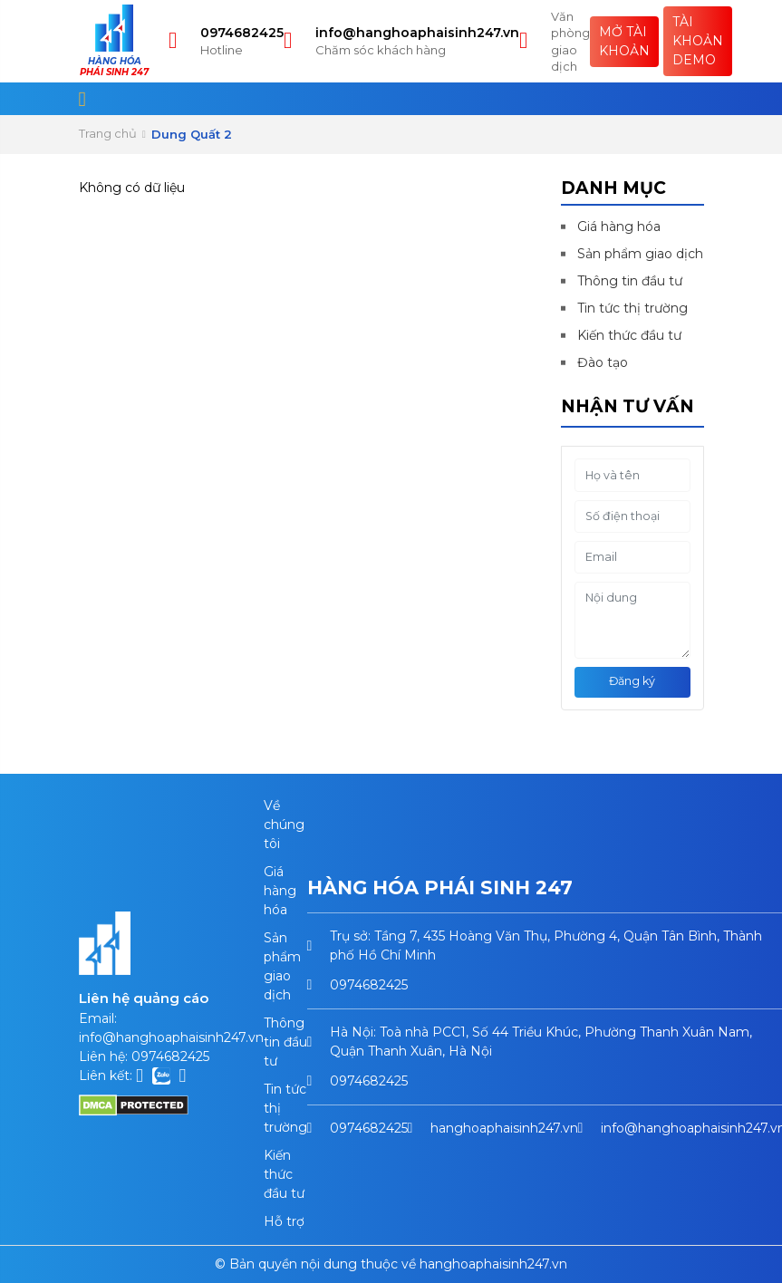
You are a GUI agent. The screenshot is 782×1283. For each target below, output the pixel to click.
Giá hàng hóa (619, 226)
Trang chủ (108, 133)
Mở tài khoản (624, 41)
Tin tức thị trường (632, 308)
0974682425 (242, 32)
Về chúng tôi (284, 824)
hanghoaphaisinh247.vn (504, 1128)
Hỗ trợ (284, 1221)
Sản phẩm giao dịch (640, 254)
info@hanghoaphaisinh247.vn (417, 32)
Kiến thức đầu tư (629, 335)
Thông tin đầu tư (629, 281)
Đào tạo (602, 362)
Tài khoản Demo (697, 41)
